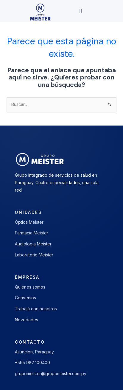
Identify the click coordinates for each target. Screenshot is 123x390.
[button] (80, 11)
